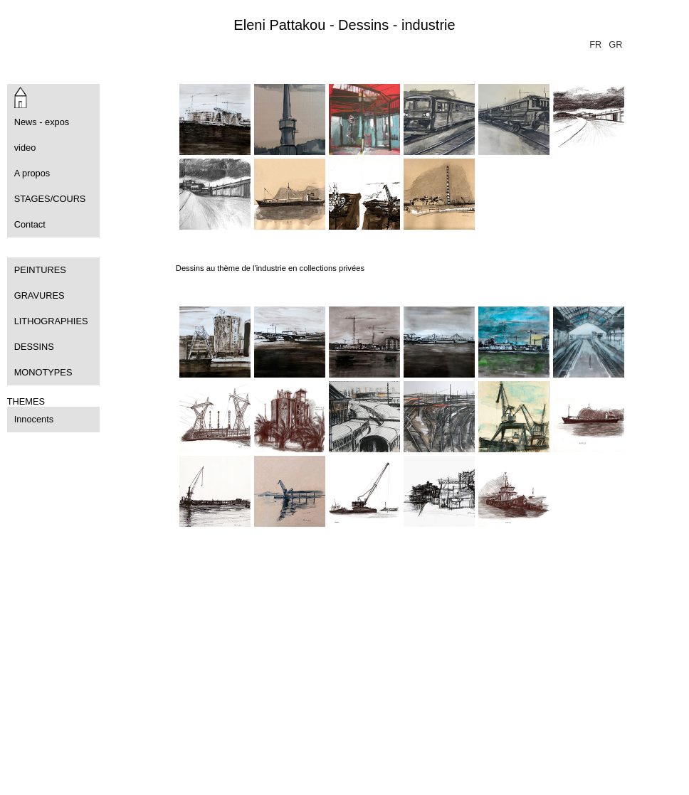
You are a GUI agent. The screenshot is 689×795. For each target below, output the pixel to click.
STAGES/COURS (50, 198)
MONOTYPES (43, 372)
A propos (32, 173)
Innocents (34, 419)
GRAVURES (39, 295)
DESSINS (34, 346)
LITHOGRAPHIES (51, 321)
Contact (30, 224)
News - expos (42, 122)
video (25, 147)
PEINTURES (40, 270)
